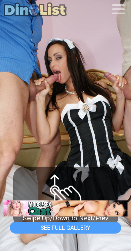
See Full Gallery (65, 227)
